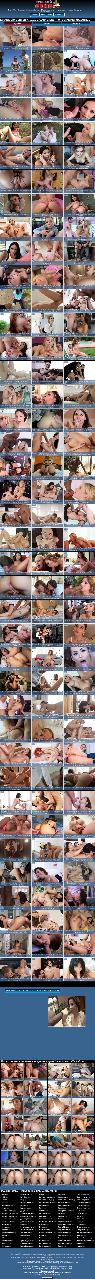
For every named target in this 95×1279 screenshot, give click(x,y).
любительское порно (47, 1219)
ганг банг (23, 1197)
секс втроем (81, 1194)
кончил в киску (45, 1200)
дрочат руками (25, 1221)
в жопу (4, 1227)
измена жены (25, 1243)
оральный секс (64, 1205)
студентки (81, 1230)
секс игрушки (82, 1197)
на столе (61, 1194)
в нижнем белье (8, 1232)
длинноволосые (26, 1213)
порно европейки (64, 1224)
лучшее (17, 24)
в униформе (6, 1241)
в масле (5, 1230)
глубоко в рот (25, 1202)
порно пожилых (64, 1230)
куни (41, 1208)
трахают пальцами (84, 1241)
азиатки (5, 1200)
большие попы (7, 1211)
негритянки (62, 1202)
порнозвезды (63, 1235)
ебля (22, 1224)
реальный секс (64, 1241)
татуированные (83, 1232)
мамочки (42, 1224)
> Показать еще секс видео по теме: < (32, 991)
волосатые (24, 1194)
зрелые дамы (25, 1241)
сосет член (81, 1219)
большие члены (8, 1216)
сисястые (80, 1213)
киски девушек (26, 1246)
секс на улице (82, 1202)
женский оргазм (26, 1230)
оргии (60, 1208)
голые (22, 1205)
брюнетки (5, 1224)
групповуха (24, 1208)
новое (47, 24)
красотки (42, 1205)
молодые (42, 1241)
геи (21, 1200)
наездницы (62, 1197)
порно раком (63, 1232)
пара (60, 1213)
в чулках (5, 1243)
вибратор (5, 1246)
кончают (42, 1194)
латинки (42, 1211)
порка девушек (63, 1221)
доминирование (26, 1219)
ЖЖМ (4, 1197)
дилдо (22, 1211)
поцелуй (61, 1238)
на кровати (43, 1246)
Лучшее (43, 14)
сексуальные (82, 1205)
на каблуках (43, 1243)
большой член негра (9, 1219)
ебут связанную (26, 1227)
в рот (4, 1238)
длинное (76, 24)
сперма (80, 1224)
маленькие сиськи (46, 1221)
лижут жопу (43, 1216)
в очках (5, 1235)
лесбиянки (43, 1213)
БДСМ (4, 1194)
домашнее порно (26, 1216)
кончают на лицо (45, 1197)
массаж (42, 1227)
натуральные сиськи (66, 1200)
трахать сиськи (83, 1238)
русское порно (63, 1243)
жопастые (24, 1235)
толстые (80, 1235)
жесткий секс (25, 1232)
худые (79, 1246)
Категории (35, 14)
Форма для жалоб (47, 1271)
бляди (4, 1208)
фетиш (79, 1243)
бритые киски (7, 1221)
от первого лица (64, 1211)
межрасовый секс (46, 1232)
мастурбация (44, 1230)
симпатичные (82, 1208)
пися (60, 1219)
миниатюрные (44, 1238)
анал (3, 1202)
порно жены (63, 1227)
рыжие (60, 1246)
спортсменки (82, 1227)
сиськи (79, 1211)
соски (79, 1221)
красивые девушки (46, 1202)
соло (79, 1216)
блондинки (6, 1205)
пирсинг (61, 1216)
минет (41, 1235)
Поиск (50, 14)
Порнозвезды (59, 14)
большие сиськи (8, 1213)
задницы (23, 1238)
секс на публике (83, 1200)
